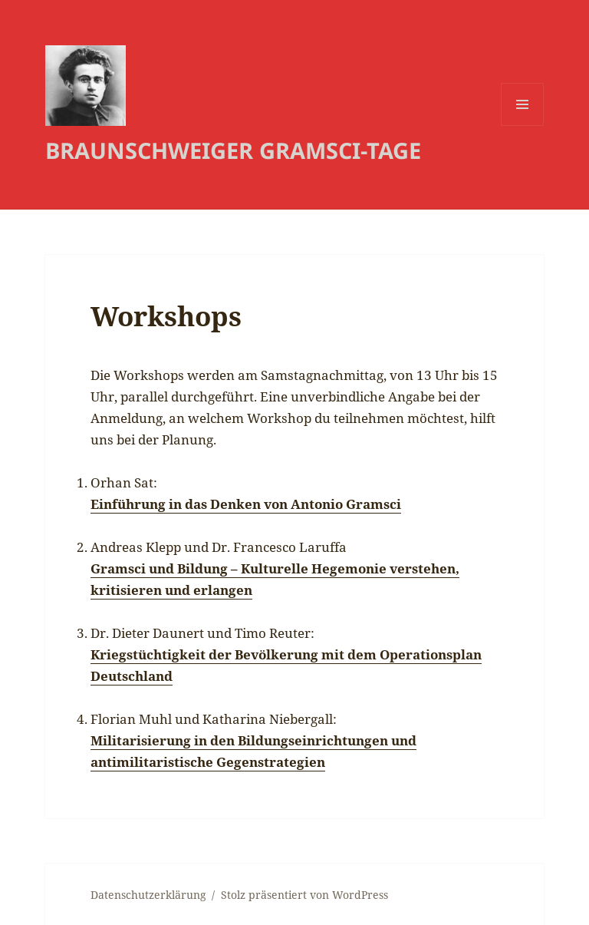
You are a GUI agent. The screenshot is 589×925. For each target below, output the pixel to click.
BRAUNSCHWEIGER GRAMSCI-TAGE (233, 150)
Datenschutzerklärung (148, 894)
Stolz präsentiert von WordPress (304, 894)
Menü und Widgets (523, 125)
